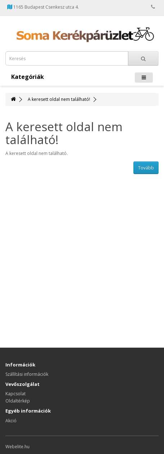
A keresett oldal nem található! (59, 99)
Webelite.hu (17, 447)
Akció (11, 421)
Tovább (146, 168)
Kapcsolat (15, 394)
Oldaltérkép (17, 401)
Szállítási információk (26, 374)
